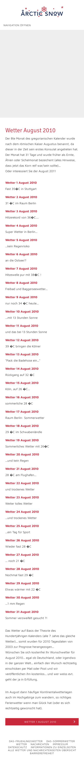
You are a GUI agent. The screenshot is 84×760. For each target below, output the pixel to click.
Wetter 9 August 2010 (21, 297)
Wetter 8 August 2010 (21, 283)
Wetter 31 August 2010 (21, 612)
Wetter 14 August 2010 (21, 368)
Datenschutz (17, 747)
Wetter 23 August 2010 (22, 497)
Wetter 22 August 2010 (22, 483)
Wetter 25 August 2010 (22, 526)
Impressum (60, 744)
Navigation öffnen (17, 25)
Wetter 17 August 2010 (21, 411)
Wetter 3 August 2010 (21, 211)
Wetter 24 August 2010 (22, 511)
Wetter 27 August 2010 (22, 554)
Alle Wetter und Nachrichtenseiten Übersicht (42, 750)
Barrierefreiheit (42, 753)
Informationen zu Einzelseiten (53, 747)
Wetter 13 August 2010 (21, 354)
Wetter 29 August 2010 (22, 583)
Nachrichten (40, 744)
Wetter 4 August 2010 (21, 225)
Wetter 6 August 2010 (21, 254)
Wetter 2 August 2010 (21, 197)
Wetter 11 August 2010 (21, 325)
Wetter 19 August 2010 (22, 440)
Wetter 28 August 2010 (22, 569)
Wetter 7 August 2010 (21, 268)
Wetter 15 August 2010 (21, 383)
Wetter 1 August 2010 (21, 182)
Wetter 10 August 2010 (22, 311)
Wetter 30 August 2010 (22, 597)
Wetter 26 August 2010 (22, 540)
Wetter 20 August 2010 (22, 454)
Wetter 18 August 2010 (22, 426)
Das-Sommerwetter (60, 741)
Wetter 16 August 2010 (22, 397)
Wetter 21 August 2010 (21, 469)
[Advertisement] (42, 74)
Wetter (21, 744)
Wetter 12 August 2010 (21, 340)
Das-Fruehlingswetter (26, 741)
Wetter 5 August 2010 (21, 240)
